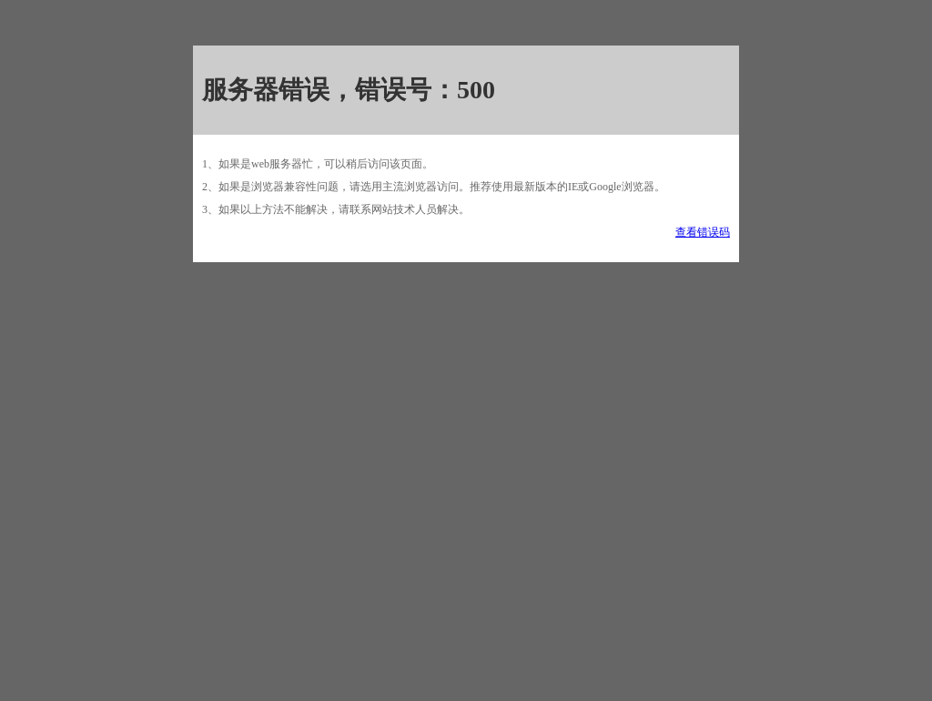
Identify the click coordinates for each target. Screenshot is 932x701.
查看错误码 (702, 232)
